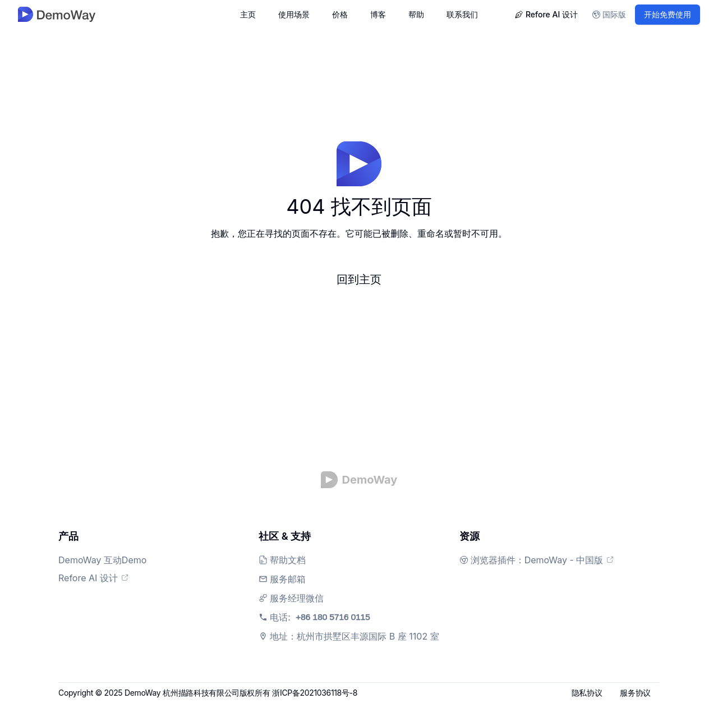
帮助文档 (288, 560)
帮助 (416, 14)
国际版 (609, 14)
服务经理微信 (297, 598)
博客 (378, 14)
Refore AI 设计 (546, 14)
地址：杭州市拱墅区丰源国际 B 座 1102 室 (354, 636)
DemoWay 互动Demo (108, 560)
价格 (340, 14)
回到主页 (359, 279)
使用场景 (294, 14)
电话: (337, 617)
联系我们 (462, 14)
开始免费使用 (667, 14)
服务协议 (635, 692)
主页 (248, 14)
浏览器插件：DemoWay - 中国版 (542, 560)
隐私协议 (587, 692)
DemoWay (142, 692)
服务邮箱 (288, 579)
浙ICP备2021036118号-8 (314, 692)
